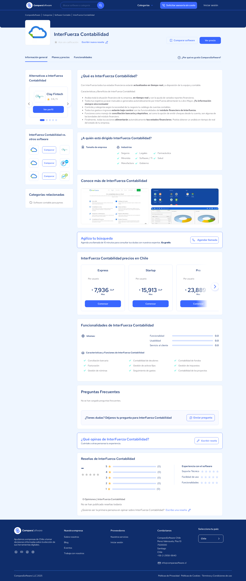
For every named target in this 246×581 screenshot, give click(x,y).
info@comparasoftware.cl (171, 563)
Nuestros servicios (119, 536)
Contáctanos (164, 530)
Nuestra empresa (73, 530)
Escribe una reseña (178, 510)
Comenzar (150, 303)
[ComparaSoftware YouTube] (22, 552)
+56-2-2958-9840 (166, 555)
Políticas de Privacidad (168, 575)
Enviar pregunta (200, 418)
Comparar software (182, 40)
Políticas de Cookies (190, 575)
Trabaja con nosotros (74, 553)
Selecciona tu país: (208, 529)
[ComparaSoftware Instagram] (33, 552)
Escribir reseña (206, 441)
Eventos (68, 547)
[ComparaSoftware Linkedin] (16, 552)
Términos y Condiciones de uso (217, 575)
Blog (66, 542)
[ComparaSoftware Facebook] (27, 552)
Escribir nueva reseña (95, 42)
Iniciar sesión (211, 5)
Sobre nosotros (71, 536)
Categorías (145, 5)
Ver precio (210, 40)
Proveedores (118, 530)
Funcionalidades (83, 57)
